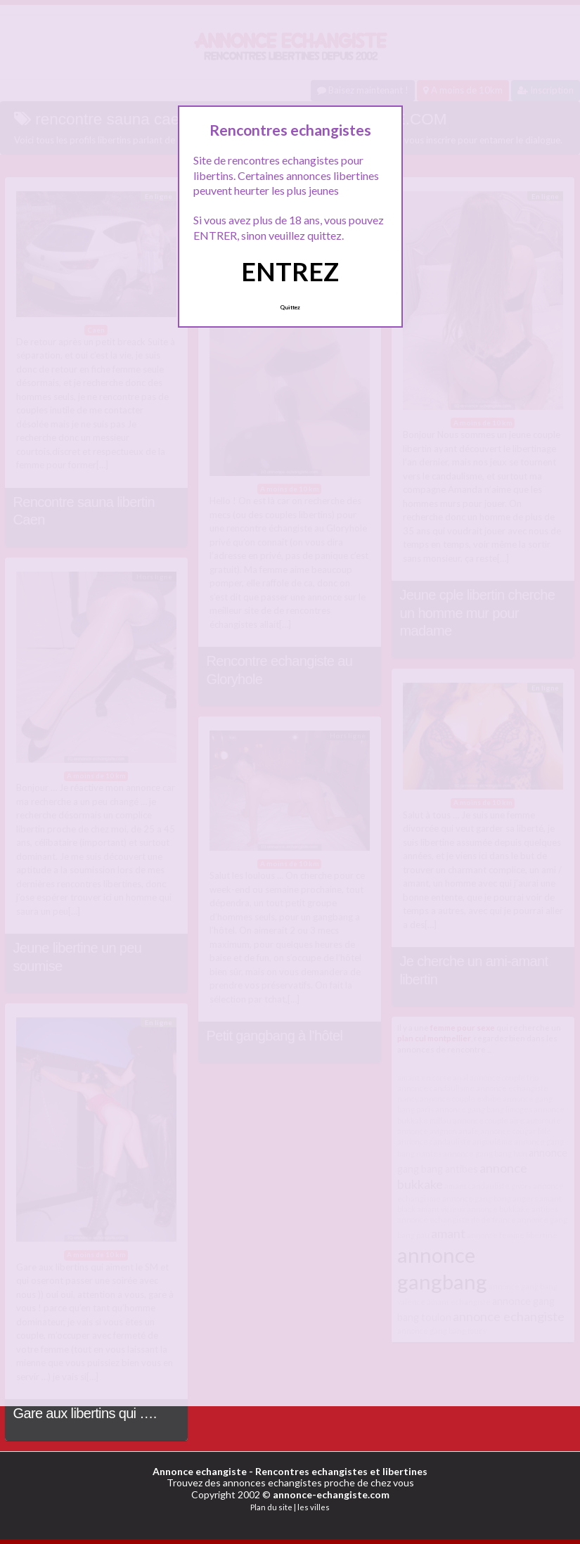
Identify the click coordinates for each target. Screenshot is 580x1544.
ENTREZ (290, 271)
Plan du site (271, 1507)
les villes (313, 1507)
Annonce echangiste (200, 1471)
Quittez (290, 307)
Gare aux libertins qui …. (85, 1413)
